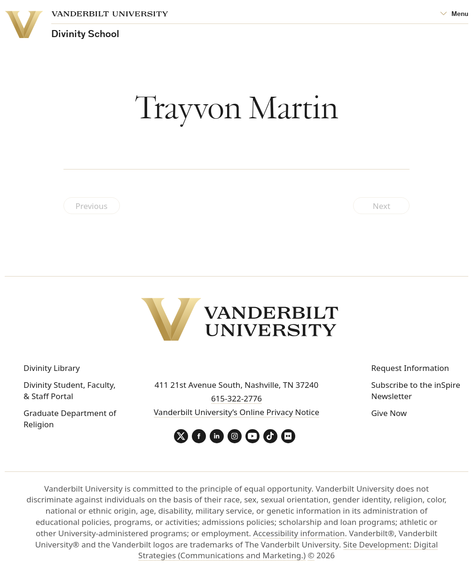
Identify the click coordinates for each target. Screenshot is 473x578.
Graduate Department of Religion (70, 419)
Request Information (410, 367)
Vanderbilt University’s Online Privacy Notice (236, 412)
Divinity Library (52, 367)
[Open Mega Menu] (454, 14)
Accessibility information (299, 533)
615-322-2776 (236, 398)
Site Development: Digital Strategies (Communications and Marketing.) (288, 550)
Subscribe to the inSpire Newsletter (415, 390)
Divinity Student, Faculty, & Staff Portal (70, 390)
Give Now (389, 413)
